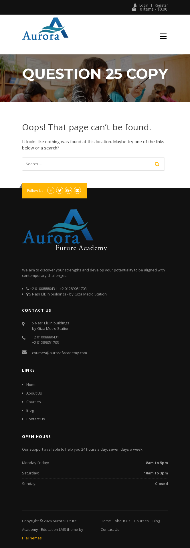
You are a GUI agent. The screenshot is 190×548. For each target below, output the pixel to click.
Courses (33, 401)
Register (161, 5)
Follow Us (35, 190)
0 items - (149, 9)
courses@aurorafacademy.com (59, 352)
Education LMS (53, 529)
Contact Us (35, 418)
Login (141, 5)
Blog (30, 410)
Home (31, 384)
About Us (34, 393)
